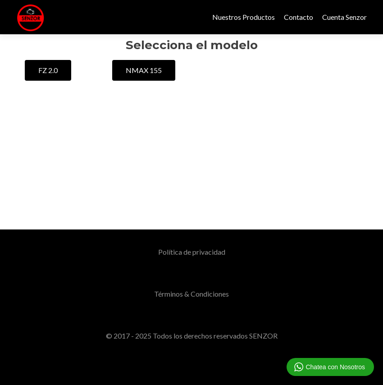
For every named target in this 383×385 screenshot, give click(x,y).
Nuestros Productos (243, 17)
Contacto (298, 17)
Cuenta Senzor (344, 17)
